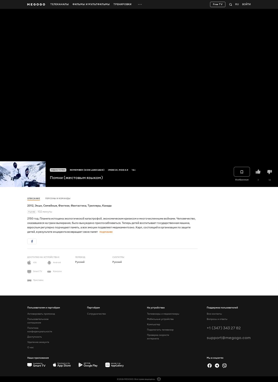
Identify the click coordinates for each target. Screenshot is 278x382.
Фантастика (78, 205)
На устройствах (156, 307)
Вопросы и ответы (217, 319)
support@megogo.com (229, 337)
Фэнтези (64, 205)
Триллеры (94, 205)
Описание (33, 198)
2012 (30, 205)
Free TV (218, 4)
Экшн (38, 205)
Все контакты (214, 314)
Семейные (50, 205)
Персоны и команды (58, 198)
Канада (107, 205)
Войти (246, 4)
